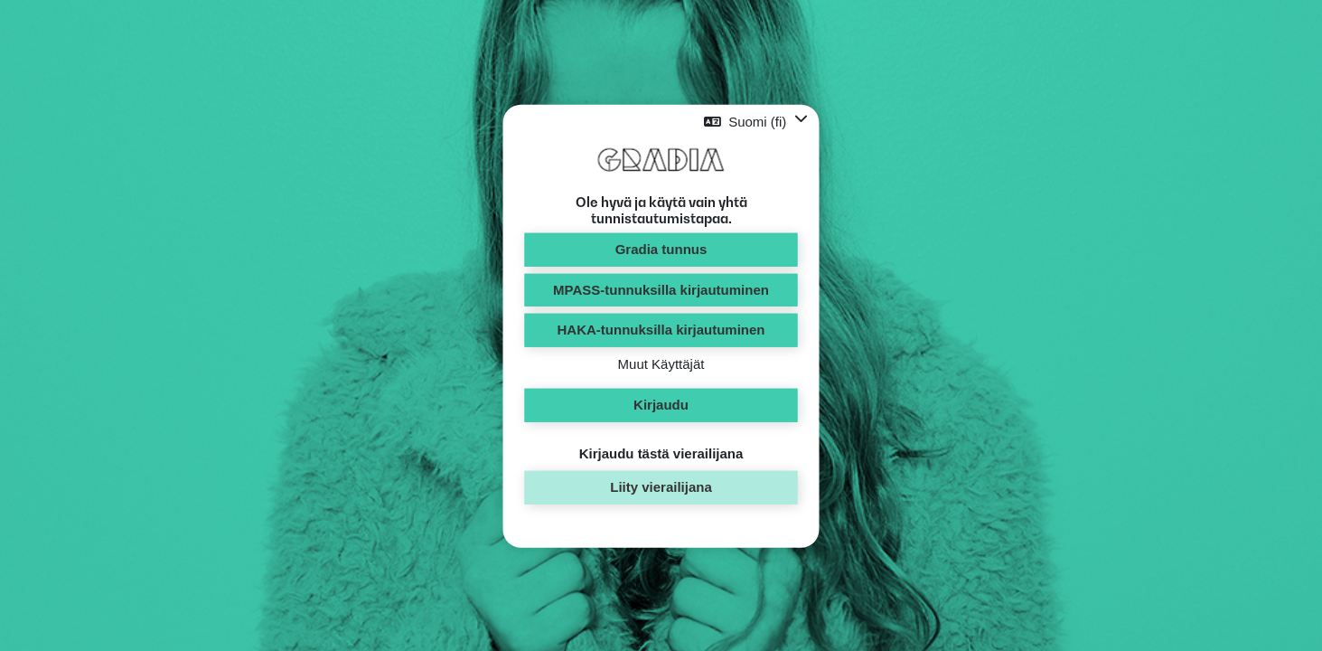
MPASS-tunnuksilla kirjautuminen (661, 289)
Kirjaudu (661, 404)
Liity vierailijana (661, 487)
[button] (755, 121)
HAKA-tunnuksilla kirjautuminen (660, 329)
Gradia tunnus (661, 249)
